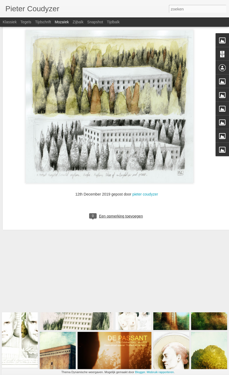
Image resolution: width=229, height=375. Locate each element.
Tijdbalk (113, 22)
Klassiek (10, 22)
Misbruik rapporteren (160, 372)
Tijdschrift (43, 22)
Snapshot (95, 22)
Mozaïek (62, 22)
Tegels (25, 22)
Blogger (140, 372)
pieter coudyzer (145, 156)
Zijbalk (77, 22)
